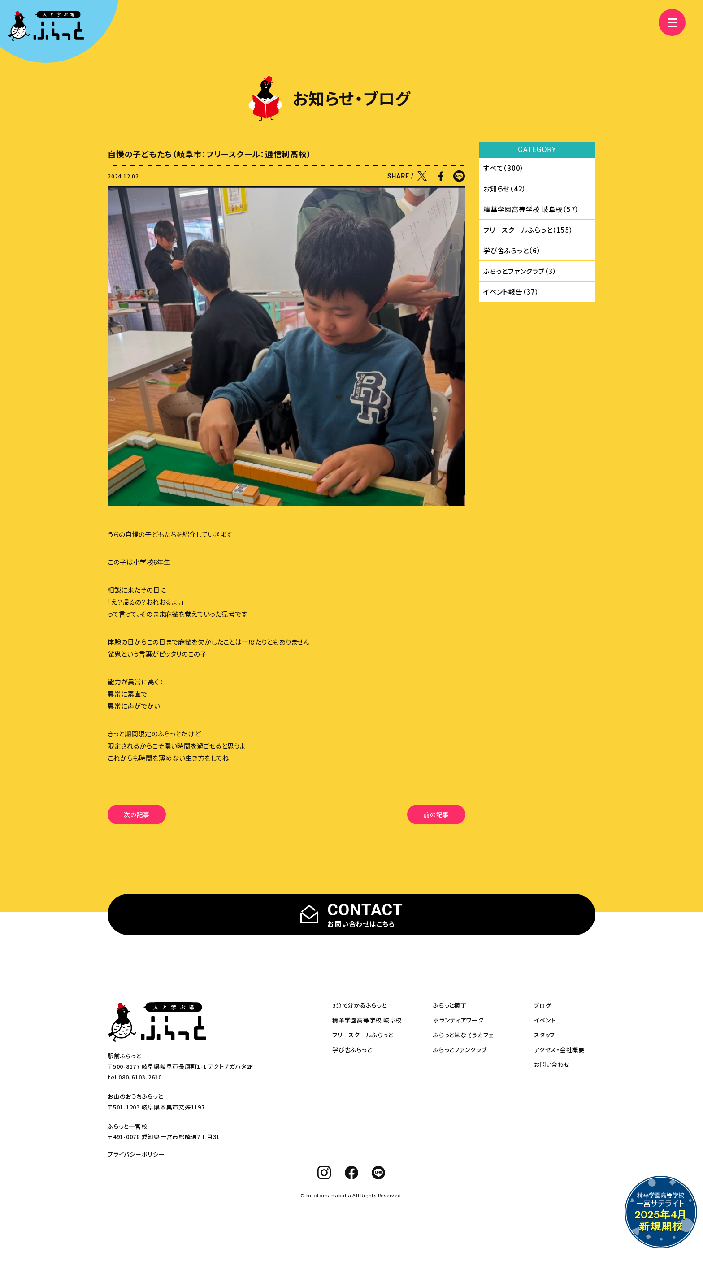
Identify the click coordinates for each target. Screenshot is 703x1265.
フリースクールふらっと (362, 1035)
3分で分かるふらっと (359, 1005)
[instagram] (324, 1173)
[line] (379, 1173)
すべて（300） (503, 168)
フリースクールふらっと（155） (528, 229)
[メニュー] (667, 22)
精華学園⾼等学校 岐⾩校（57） (531, 209)
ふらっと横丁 (450, 1005)
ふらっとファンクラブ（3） (520, 271)
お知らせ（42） (504, 188)
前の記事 (436, 814)
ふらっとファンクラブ (460, 1049)
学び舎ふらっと (352, 1049)
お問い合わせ (552, 1064)
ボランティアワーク (458, 1020)
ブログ (542, 1005)
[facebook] (352, 1173)
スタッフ (544, 1035)
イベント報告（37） (511, 291)
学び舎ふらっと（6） (512, 250)
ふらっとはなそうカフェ (463, 1035)
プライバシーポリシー (136, 1154)
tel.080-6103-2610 (135, 1077)
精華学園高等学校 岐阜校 (367, 1020)
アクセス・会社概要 (559, 1049)
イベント (545, 1020)
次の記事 (137, 814)
